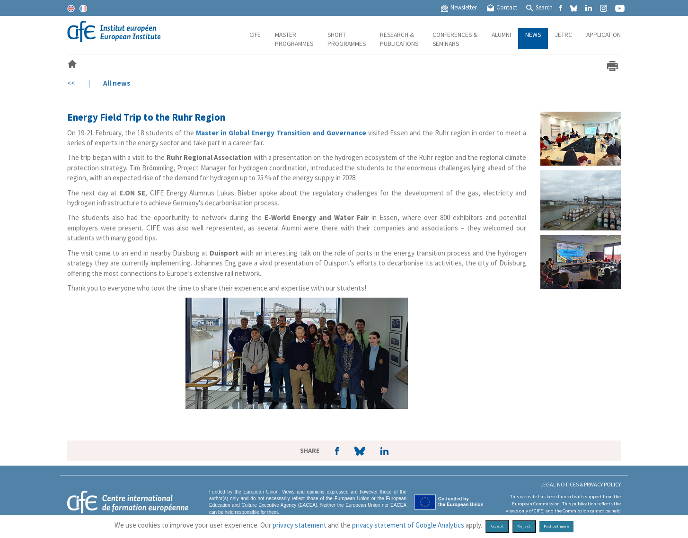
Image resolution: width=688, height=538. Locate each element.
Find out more (557, 526)
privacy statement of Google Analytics (408, 524)
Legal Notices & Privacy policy (580, 484)
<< (71, 83)
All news (116, 83)
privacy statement (299, 524)
